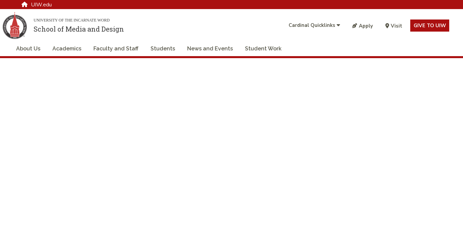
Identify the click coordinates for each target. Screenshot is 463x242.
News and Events (210, 48)
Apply (362, 26)
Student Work (263, 48)
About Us (28, 48)
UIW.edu (37, 4)
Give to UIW (430, 25)
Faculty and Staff (115, 48)
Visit (393, 26)
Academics (66, 48)
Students (163, 48)
